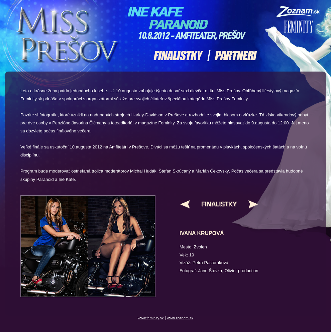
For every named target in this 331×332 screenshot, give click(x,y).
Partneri (234, 55)
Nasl (248, 206)
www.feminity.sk (150, 318)
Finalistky (182, 55)
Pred (189, 206)
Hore (218, 206)
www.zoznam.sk (180, 318)
